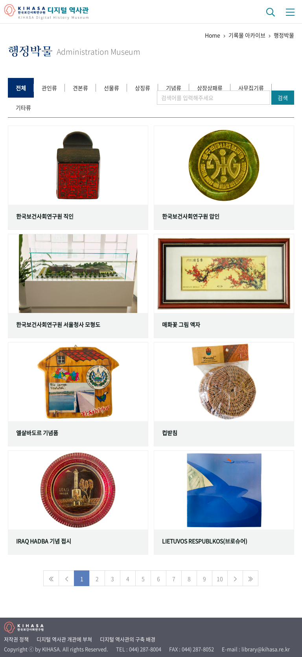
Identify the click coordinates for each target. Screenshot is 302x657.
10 (220, 579)
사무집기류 (251, 88)
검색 (283, 98)
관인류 (49, 88)
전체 (21, 88)
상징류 (142, 88)
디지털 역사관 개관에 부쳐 (64, 639)
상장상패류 (210, 88)
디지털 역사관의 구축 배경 (127, 639)
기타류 (23, 107)
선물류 (111, 88)
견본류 (80, 88)
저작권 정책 (16, 639)
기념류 (173, 88)
